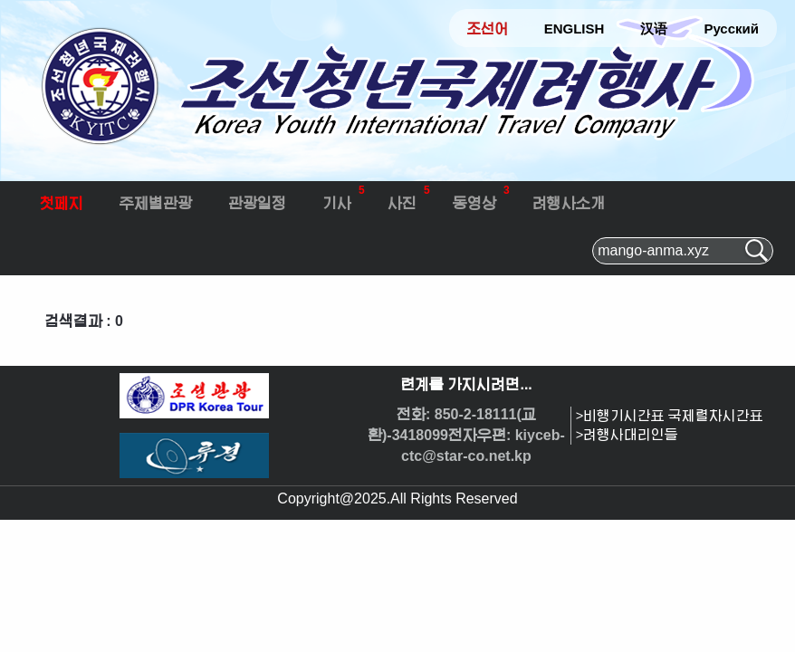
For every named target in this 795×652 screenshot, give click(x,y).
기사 (343, 196)
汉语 (653, 28)
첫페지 (61, 203)
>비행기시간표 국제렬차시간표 (670, 415)
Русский (731, 28)
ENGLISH (574, 28)
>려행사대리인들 (627, 434)
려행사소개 (568, 203)
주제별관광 (156, 203)
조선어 (487, 28)
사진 (409, 196)
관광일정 (257, 203)
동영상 (481, 196)
